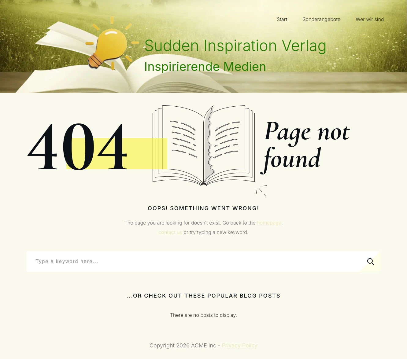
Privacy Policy (239, 345)
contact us (170, 232)
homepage (269, 223)
